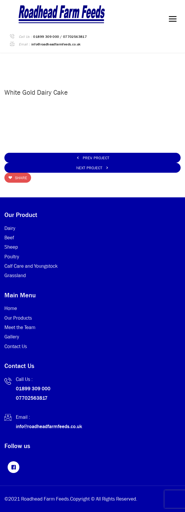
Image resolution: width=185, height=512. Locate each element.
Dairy (9, 228)
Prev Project (92, 157)
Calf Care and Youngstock (31, 266)
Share (17, 177)
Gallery (11, 337)
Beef (9, 238)
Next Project (92, 167)
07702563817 (31, 398)
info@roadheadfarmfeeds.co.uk (56, 44)
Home (10, 308)
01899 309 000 (33, 389)
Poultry (11, 257)
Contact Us (15, 346)
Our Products (18, 318)
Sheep (11, 247)
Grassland (15, 275)
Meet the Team (19, 327)
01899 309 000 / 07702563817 (60, 36)
